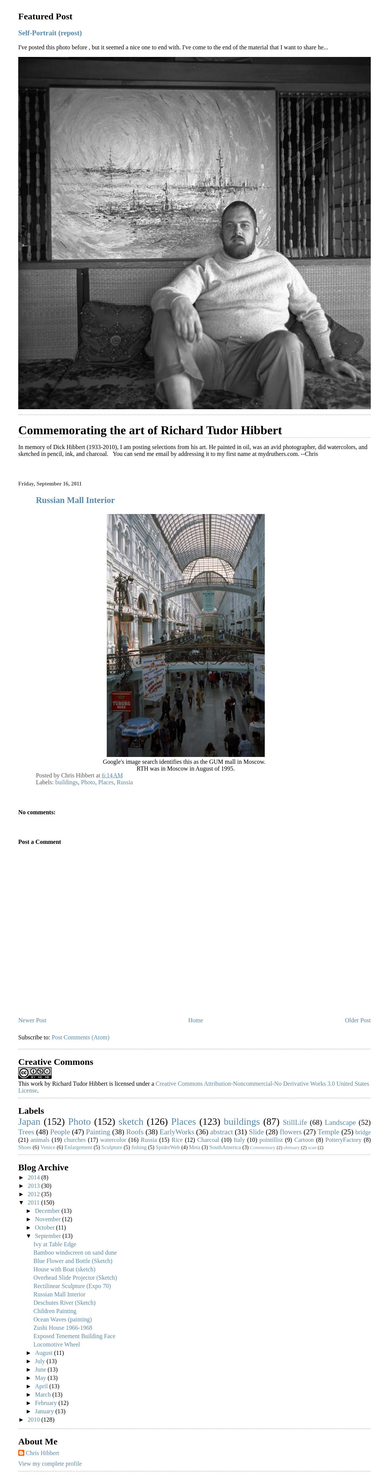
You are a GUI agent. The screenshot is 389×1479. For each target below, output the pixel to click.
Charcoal (208, 1140)
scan (312, 1147)
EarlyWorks (177, 1132)
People (60, 1132)
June (41, 1369)
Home (195, 1020)
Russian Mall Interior (75, 500)
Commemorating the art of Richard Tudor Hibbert (150, 430)
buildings (66, 782)
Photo (88, 782)
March (43, 1394)
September (48, 1236)
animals (40, 1140)
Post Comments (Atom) (80, 1037)
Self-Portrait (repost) (50, 33)
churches (75, 1140)
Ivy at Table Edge (54, 1244)
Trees (26, 1132)
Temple (328, 1132)
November (48, 1219)
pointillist (271, 1140)
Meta (195, 1147)
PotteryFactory (344, 1140)
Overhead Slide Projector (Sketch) (75, 1277)
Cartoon (304, 1140)
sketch (131, 1121)
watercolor (113, 1140)
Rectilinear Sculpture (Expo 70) (72, 1286)
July (41, 1361)
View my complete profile (50, 1463)
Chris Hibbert (42, 1453)
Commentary (262, 1147)
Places (106, 782)
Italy (239, 1140)
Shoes (24, 1147)
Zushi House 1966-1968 (62, 1327)
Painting (98, 1132)
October (45, 1227)
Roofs (135, 1132)
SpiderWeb (168, 1147)
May (41, 1378)
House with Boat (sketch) (64, 1269)
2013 (34, 1186)
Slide (256, 1132)
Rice (177, 1140)
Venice (47, 1147)
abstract (221, 1132)
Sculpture (111, 1147)
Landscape (340, 1122)
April (42, 1386)
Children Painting (54, 1311)
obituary (291, 1147)
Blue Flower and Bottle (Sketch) (72, 1261)
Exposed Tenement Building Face (74, 1336)
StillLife (295, 1122)
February (47, 1403)
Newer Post (32, 1020)
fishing (139, 1147)
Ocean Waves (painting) (62, 1319)
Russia (125, 782)
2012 (34, 1194)
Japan (29, 1121)
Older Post (358, 1020)
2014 (34, 1177)
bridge (363, 1132)
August (44, 1353)
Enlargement (78, 1147)
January (45, 1411)
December (48, 1211)
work (36, 1083)
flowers (291, 1132)
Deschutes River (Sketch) (64, 1302)
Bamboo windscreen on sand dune (75, 1252)
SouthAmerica (225, 1147)
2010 (34, 1419)
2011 (34, 1202)
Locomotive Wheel (56, 1344)
